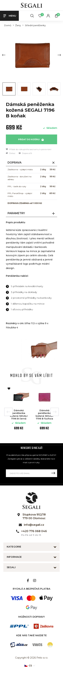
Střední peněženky (35, 25)
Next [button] (54, 412)
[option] (19, 409)
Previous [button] (8, 412)
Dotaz (10, 153)
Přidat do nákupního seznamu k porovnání (28, 149)
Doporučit (25, 153)
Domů (7, 25)
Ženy (18, 25)
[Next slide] (59, 55)
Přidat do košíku (31, 139)
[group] (31, 54)
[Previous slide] (3, 55)
